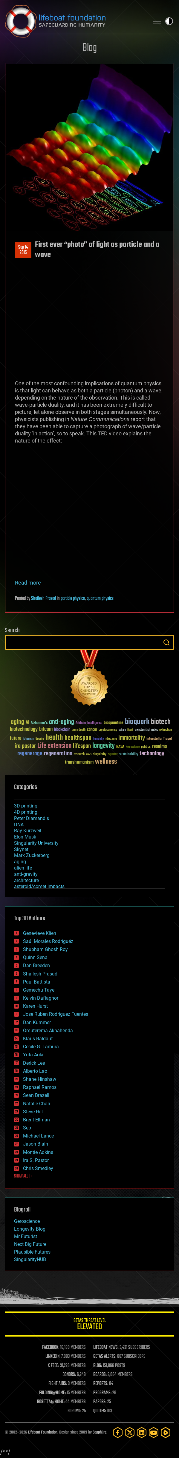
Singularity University (36, 843)
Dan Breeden (36, 965)
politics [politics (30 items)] (146, 747)
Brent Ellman (36, 1120)
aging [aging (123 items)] (17, 722)
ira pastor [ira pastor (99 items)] (25, 746)
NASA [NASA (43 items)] (120, 747)
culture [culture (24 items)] (122, 730)
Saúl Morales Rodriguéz (48, 941)
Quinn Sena (35, 957)
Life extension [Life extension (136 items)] (54, 746)
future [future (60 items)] (15, 738)
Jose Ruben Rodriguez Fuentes (55, 1014)
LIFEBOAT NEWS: (106, 1347)
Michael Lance (38, 1136)
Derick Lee (34, 1063)
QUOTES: (99, 1411)
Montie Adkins (38, 1152)
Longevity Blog (29, 1229)
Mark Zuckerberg (32, 855)
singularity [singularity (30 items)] (99, 754)
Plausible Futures (32, 1252)
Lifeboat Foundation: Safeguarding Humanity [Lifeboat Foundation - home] (74, 21)
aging (20, 861)
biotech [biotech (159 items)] (161, 722)
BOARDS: (100, 1375)
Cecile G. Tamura (41, 1046)
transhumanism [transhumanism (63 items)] (79, 762)
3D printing (25, 806)
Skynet (21, 849)
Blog (89, 48)
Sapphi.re (99, 1432)
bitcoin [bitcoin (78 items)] (46, 729)
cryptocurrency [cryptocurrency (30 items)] (108, 730)
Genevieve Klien (39, 933)
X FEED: (53, 1366)
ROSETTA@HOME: (51, 1402)
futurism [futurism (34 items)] (28, 739)
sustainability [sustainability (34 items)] (128, 755)
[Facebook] (118, 1432)
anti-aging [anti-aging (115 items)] (61, 722)
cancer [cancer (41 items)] (92, 730)
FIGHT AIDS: (57, 1384)
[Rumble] (165, 1432)
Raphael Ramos (39, 1087)
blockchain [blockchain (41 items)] (62, 730)
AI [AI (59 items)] (27, 723)
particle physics (73, 598)
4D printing (25, 812)
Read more (28, 582)
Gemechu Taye (38, 990)
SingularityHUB (30, 1259)
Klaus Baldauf (38, 1038)
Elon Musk (25, 837)
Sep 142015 (23, 250)
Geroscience (27, 1221)
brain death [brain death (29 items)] (78, 730)
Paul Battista (36, 982)
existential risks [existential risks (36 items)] (146, 730)
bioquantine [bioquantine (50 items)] (113, 722)
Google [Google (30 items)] (40, 739)
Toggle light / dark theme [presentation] (169, 21)
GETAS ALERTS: (104, 1356)
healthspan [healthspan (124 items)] (78, 738)
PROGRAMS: (102, 1393)
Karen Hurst (35, 1006)
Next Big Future (30, 1244)
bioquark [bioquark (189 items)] (137, 722)
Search (166, 642)
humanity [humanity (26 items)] (98, 739)
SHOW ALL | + (23, 1176)
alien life (23, 868)
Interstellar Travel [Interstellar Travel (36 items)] (159, 739)
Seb (27, 1128)
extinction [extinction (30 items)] (165, 730)
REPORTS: (100, 1384)
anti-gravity (26, 874)
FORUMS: (74, 1411)
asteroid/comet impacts (39, 886)
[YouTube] (153, 1432)
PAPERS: (99, 1402)
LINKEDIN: (52, 1356)
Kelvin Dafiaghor (40, 998)
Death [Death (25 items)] (130, 730)
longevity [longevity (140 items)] (103, 746)
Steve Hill (33, 1112)
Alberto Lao (35, 1071)
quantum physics (100, 598)
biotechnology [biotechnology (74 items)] (24, 729)
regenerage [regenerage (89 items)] (29, 753)
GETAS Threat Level (89, 1325)
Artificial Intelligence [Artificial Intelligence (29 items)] (89, 723)
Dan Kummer (37, 1022)
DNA (19, 824)
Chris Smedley (38, 1168)
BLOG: (97, 1366)
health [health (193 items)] (54, 737)
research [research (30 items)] (79, 754)
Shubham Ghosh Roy (45, 949)
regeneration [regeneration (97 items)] (58, 753)
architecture (26, 880)
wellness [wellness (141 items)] (106, 762)
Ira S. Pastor (36, 1160)
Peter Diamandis (31, 818)
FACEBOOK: (50, 1347)
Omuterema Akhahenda (48, 1030)
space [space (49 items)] (113, 753)
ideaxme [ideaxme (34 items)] (111, 739)
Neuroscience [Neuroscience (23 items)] (133, 747)
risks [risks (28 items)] (88, 754)
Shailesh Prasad (43, 598)
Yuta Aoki (33, 1055)
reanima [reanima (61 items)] (159, 746)
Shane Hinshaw (39, 1079)
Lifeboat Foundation (42, 1432)
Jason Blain (35, 1144)
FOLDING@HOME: (52, 1393)
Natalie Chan (36, 1103)
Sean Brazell (36, 1095)
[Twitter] (129, 1432)
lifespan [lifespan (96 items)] (82, 746)
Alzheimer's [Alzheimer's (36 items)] (39, 723)
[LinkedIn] (141, 1432)
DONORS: (69, 1375)
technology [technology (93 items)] (152, 753)
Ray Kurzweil (27, 830)
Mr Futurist (25, 1236)
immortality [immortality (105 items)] (131, 738)
